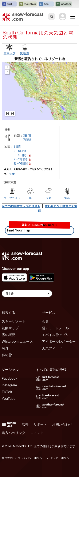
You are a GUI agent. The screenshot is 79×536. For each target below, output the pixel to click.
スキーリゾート (13, 380)
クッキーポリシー (61, 517)
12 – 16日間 (21, 222)
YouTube (8, 458)
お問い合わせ (62, 483)
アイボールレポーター (59, 401)
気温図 (24, 112)
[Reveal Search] (51, 16)
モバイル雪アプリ (55, 394)
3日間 (27, 194)
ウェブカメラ (12, 257)
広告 (25, 483)
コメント (37, 492)
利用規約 (7, 517)
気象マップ (10, 387)
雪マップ (9, 112)
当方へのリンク (13, 492)
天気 (48, 257)
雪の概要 (8, 394)
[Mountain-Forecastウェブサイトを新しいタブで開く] (28, 4)
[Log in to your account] (62, 16)
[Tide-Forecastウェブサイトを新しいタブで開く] (46, 4)
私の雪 (7, 414)
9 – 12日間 (20, 218)
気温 (67, 257)
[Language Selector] (27, 352)
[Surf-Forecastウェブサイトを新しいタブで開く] (9, 4)
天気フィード (52, 407)
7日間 (27, 199)
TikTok (7, 451)
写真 (5, 407)
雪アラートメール (55, 387)
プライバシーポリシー (31, 517)
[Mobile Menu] (72, 16)
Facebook (9, 437)
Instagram (9, 444)
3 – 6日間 (20, 210)
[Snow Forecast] (23, 16)
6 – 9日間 (20, 214)
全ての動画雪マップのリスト (21, 265)
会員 (45, 380)
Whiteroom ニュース (17, 401)
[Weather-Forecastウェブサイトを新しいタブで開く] (63, 4)
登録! (12, 233)
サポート (40, 483)
